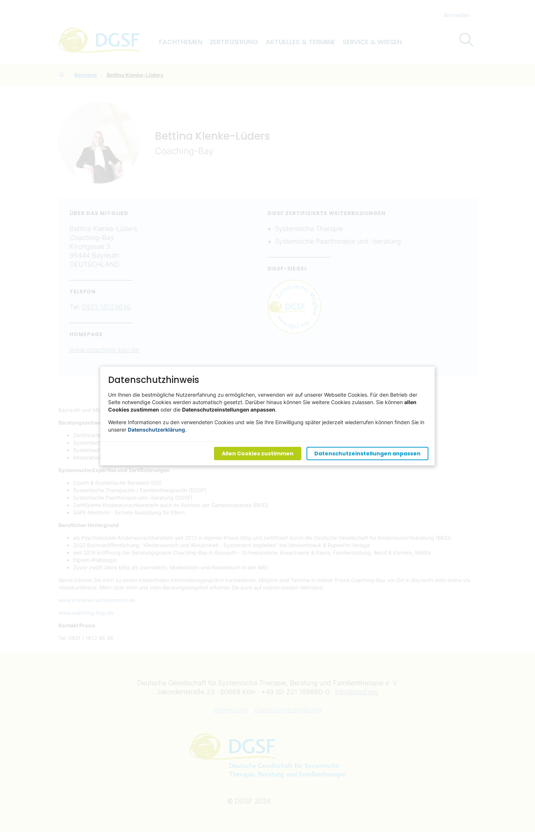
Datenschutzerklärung (156, 429)
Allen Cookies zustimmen (258, 453)
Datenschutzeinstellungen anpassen (367, 453)
